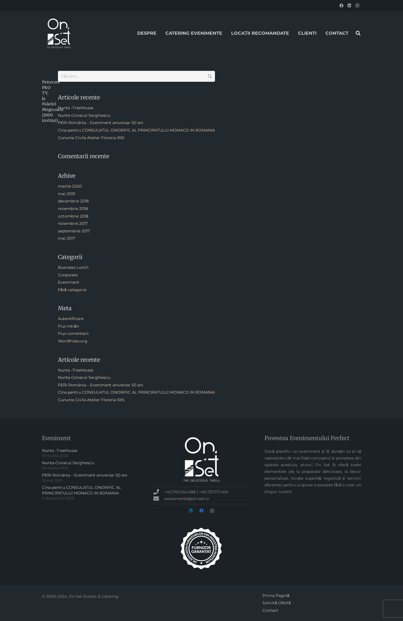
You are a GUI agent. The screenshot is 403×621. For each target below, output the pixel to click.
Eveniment (68, 282)
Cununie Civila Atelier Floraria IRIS (91, 137)
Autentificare (70, 318)
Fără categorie (72, 289)
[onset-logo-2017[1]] (59, 33)
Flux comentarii (73, 333)
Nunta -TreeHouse (75, 107)
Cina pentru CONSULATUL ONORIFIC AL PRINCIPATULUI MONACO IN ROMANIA (136, 130)
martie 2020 (70, 186)
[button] (358, 33)
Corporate (68, 274)
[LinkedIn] (349, 6)
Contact (270, 610)
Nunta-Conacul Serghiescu (84, 115)
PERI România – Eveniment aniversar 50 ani (100, 122)
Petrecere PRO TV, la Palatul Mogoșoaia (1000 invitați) (52, 101)
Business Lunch (73, 267)
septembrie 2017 (74, 231)
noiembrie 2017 (73, 223)
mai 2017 (66, 238)
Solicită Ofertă (277, 602)
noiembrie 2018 (73, 208)
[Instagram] (357, 6)
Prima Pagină (276, 595)
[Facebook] (341, 6)
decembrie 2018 (73, 201)
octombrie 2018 (73, 216)
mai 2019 (66, 193)
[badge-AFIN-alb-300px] (201, 548)
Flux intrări (68, 326)
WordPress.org (72, 341)
